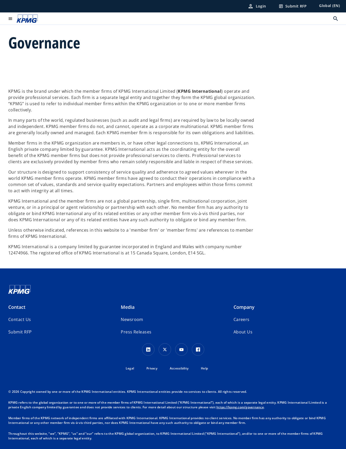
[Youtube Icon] (181, 349)
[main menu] (10, 19)
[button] (20, 332)
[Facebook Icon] (198, 349)
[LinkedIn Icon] (148, 349)
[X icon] (165, 349)
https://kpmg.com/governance (240, 407)
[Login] (257, 6)
